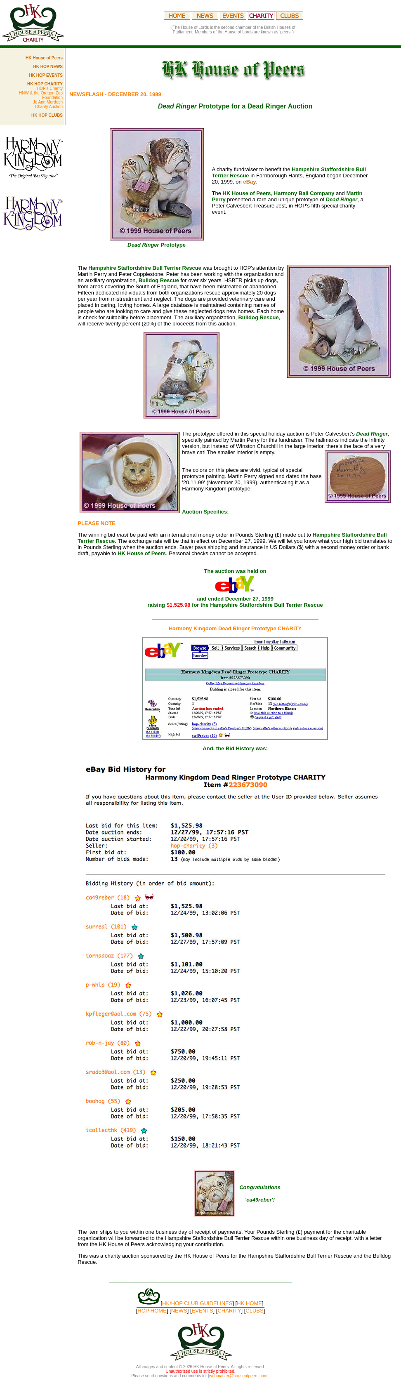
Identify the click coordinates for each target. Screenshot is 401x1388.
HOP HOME (152, 1311)
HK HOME (249, 1303)
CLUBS (254, 1311)
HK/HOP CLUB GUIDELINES (197, 1303)
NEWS (179, 1311)
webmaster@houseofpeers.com (238, 1376)
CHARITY (229, 1311)
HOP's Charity (50, 88)
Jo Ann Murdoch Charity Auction (48, 104)
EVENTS (202, 1311)
